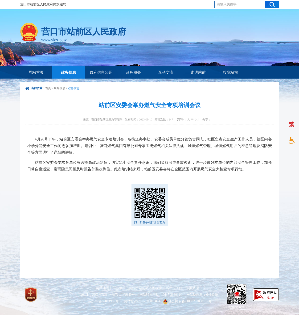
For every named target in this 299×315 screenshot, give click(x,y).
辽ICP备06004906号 (104, 301)
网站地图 (102, 288)
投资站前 (230, 72)
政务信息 (68, 72)
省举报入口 (174, 288)
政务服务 (133, 72)
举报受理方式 (195, 288)
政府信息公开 (101, 72)
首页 (48, 88)
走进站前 (198, 72)
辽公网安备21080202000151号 (187, 301)
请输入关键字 (227, 4)
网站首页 (36, 72)
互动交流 (165, 72)
